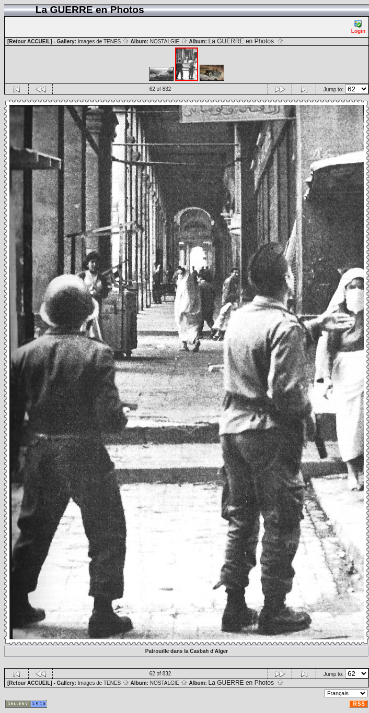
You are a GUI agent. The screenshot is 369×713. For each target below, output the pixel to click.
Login (358, 27)
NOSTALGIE (169, 41)
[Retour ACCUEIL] (29, 41)
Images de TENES (103, 41)
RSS (359, 704)
